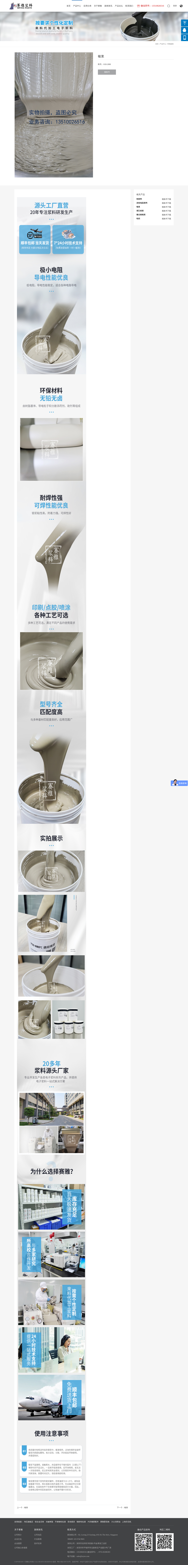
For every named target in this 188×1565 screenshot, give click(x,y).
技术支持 (38, 1543)
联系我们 (129, 6)
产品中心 (77, 3)
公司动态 (38, 1535)
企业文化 (18, 1539)
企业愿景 (18, 1543)
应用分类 (87, 6)
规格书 (107, 72)
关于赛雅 (98, 6)
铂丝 (138, 219)
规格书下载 (166, 199)
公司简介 (18, 1535)
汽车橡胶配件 (93, 1522)
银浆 (26, 1508)
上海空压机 (126, 1522)
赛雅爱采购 (104, 1522)
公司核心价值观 (20, 1548)
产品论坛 (119, 6)
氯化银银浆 (141, 215)
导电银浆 (170, 44)
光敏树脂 (49, 1522)
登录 (175, 6)
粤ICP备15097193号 (64, 1562)
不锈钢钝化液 (60, 1522)
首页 (68, 6)
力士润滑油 (115, 1522)
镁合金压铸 (39, 1522)
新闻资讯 (108, 6)
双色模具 (71, 1522)
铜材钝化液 (81, 1522)
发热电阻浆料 (141, 203)
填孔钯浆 (140, 211)
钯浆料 (139, 199)
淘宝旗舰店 (28, 1522)
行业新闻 (38, 1539)
